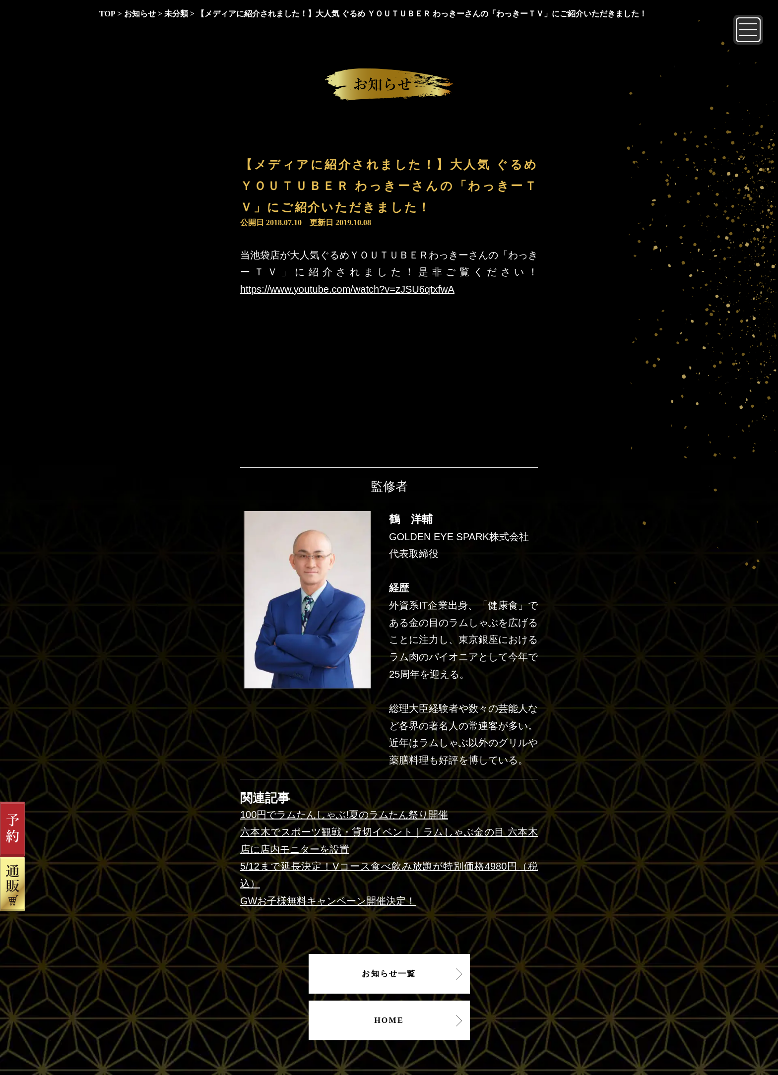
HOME (389, 1020)
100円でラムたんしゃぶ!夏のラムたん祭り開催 (344, 814)
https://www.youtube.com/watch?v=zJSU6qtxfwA (347, 289)
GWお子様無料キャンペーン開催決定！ (328, 900)
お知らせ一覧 (389, 973)
